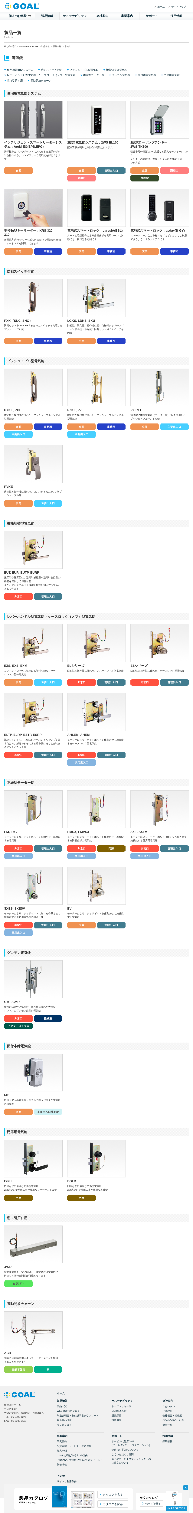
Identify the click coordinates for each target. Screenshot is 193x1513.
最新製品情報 (64, 1414)
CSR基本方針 (119, 1405)
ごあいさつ (168, 1400)
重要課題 (116, 1409)
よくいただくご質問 (123, 1448)
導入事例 (62, 1445)
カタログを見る (113, 1494)
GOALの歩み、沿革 (173, 1414)
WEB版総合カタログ (68, 1405)
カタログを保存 (113, 1504)
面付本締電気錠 (147, 75)
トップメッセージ (121, 1400)
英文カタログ (64, 1419)
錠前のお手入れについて (125, 1444)
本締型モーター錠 (93, 75)
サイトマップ (178, 6)
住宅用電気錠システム (20, 69)
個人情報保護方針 (67, 1480)
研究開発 (62, 1435)
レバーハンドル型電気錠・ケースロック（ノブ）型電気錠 (41, 75)
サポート (152, 16)
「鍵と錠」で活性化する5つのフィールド (79, 1454)
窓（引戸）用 (15, 80)
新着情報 (62, 1459)
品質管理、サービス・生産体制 (74, 1440)
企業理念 (167, 1405)
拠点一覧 (167, 1419)
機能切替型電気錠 (116, 69)
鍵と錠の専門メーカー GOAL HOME (21, 46)
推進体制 (116, 1414)
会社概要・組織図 (172, 1409)
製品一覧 (57, 46)
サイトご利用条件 (67, 1475)
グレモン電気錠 (121, 75)
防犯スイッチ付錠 (51, 69)
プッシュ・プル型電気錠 (84, 69)
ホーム (161, 6)
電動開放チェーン (40, 80)
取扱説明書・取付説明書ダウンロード (78, 1409)
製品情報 (47, 16)
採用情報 (176, 16)
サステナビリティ (75, 16)
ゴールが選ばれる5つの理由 (72, 1449)
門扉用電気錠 (172, 75)
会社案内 (102, 16)
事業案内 (127, 16)
